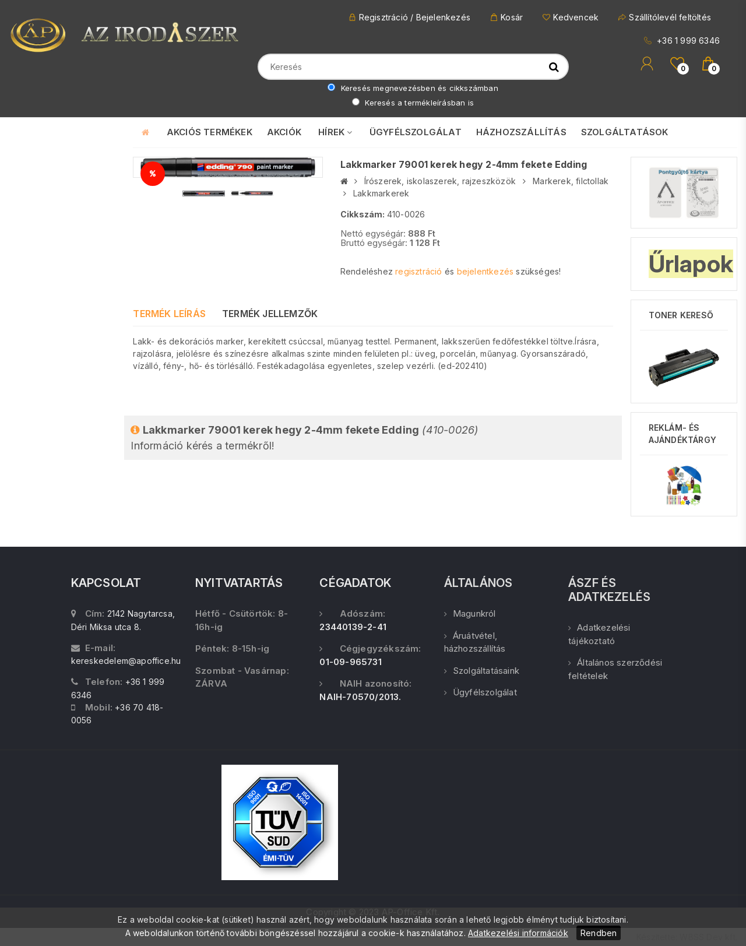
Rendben (598, 933)
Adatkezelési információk (518, 933)
